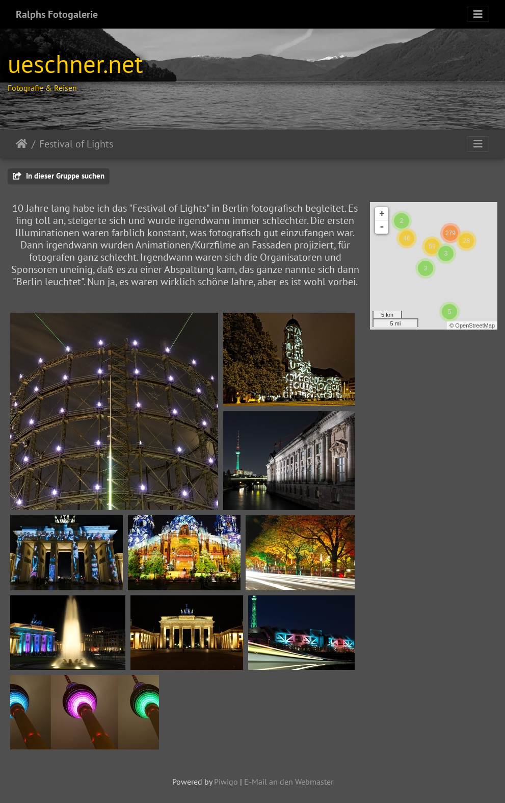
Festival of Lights (76, 143)
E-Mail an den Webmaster (288, 781)
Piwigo (226, 781)
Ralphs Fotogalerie (57, 14)
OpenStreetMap (475, 325)
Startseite (22, 144)
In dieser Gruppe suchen (58, 176)
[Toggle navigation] (478, 14)
